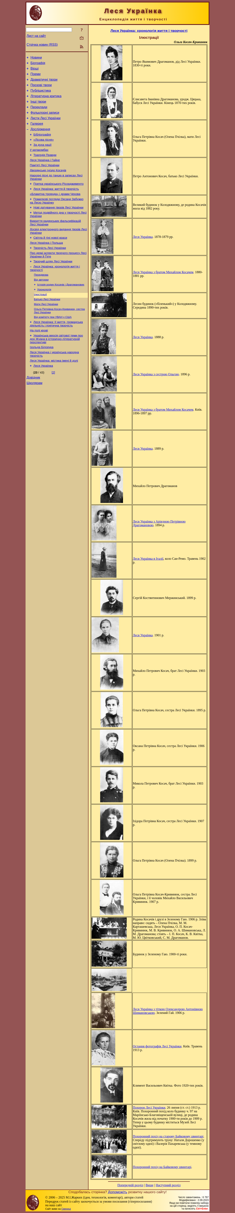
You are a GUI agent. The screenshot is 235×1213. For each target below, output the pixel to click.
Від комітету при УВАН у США (53, 343)
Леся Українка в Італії (148, 558)
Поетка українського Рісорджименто (59, 198)
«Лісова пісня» (44, 149)
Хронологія (44, 313)
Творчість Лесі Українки (50, 268)
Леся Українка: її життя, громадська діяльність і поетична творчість (56, 350)
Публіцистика (40, 95)
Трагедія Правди (45, 166)
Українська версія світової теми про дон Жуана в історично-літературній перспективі (56, 367)
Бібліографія (42, 143)
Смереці (66, 1208)
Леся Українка (43, 396)
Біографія (37, 64)
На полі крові (39, 358)
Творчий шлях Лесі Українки (53, 283)
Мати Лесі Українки (46, 329)
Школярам (34, 415)
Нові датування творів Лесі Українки (59, 224)
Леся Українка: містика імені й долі (54, 390)
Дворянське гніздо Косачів (48, 183)
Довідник (33, 408)
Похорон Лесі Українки (149, 1107)
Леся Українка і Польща (46, 263)
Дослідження (40, 137)
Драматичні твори (43, 82)
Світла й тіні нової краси (50, 257)
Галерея (36, 131)
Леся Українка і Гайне (45, 172)
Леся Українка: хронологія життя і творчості (149, 31)
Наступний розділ (168, 1185)
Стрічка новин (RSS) (42, 44)
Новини (36, 58)
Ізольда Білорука (41, 376)
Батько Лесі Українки (47, 324)
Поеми (35, 76)
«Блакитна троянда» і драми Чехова (55, 210)
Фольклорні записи (44, 119)
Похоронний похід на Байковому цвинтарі (162, 1167)
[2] (53, 403)
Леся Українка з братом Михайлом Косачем (163, 272)
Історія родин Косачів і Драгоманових (60, 308)
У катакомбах (39, 161)
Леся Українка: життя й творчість (56, 204)
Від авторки (41, 303)
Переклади (38, 113)
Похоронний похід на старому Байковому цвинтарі (168, 1136)
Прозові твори (41, 88)
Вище (149, 1185)
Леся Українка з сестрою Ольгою (156, 374)
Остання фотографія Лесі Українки (157, 1046)
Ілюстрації (40, 319)
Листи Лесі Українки (45, 125)
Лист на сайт (36, 36)
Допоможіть (117, 1192)
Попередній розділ (130, 1185)
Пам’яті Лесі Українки (44, 178)
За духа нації (42, 155)
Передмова (41, 297)
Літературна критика (45, 101)
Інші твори (38, 107)
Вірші (34, 70)
